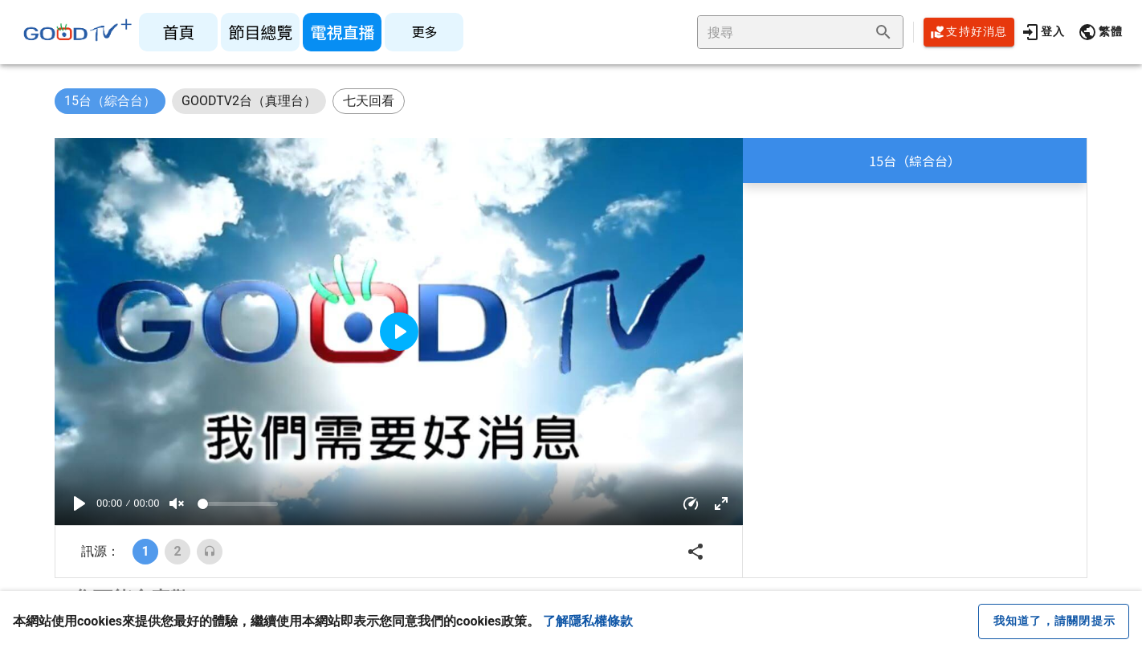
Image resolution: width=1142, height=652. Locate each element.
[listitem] (178, 32)
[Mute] (176, 503)
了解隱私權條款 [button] (588, 621)
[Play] (79, 503)
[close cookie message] (1053, 621)
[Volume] (238, 503)
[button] (1100, 32)
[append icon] (883, 32)
